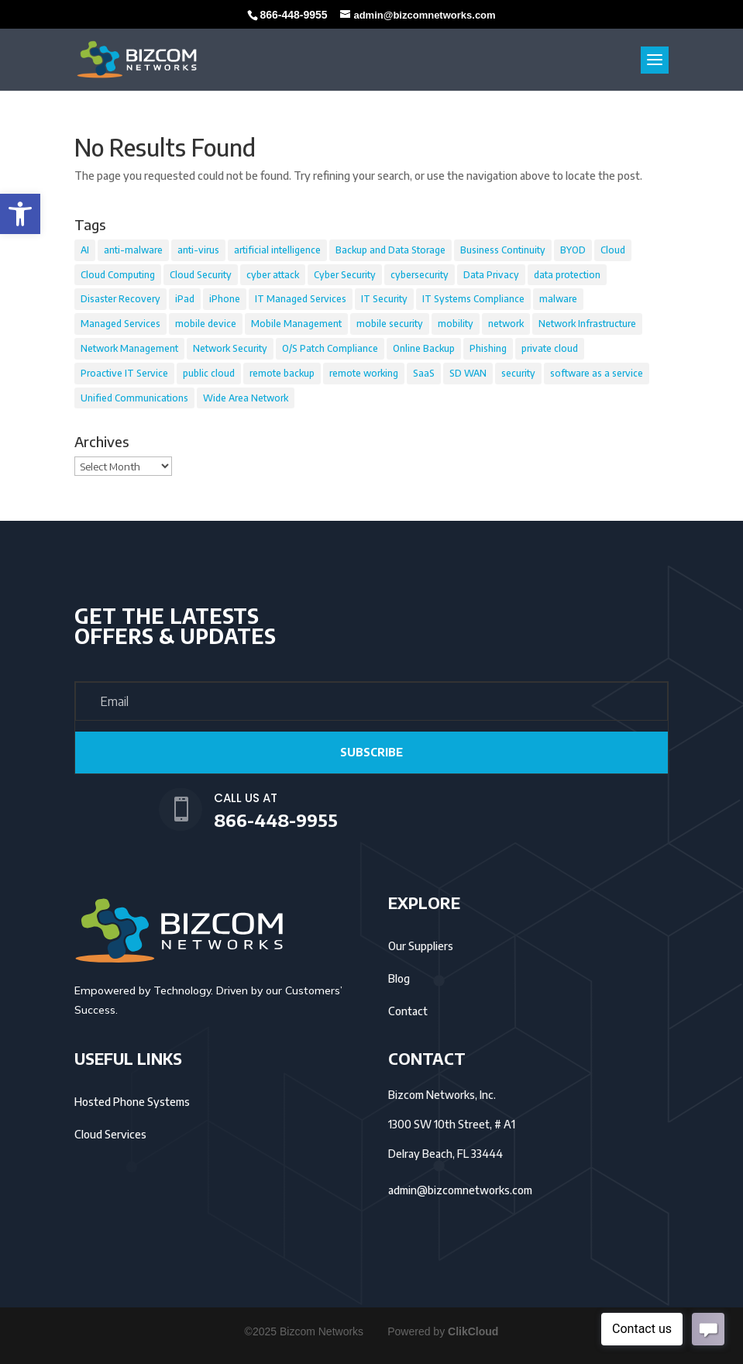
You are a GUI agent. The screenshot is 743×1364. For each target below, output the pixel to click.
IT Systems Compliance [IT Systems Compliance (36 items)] (473, 299)
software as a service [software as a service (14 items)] (596, 373)
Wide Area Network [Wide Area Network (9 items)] (245, 398)
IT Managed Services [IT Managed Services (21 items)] (300, 299)
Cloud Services (110, 1134)
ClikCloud (473, 1331)
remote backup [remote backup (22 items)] (282, 373)
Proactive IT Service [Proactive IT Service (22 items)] (124, 373)
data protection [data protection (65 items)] (567, 275)
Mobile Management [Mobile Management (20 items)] (296, 323)
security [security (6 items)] (518, 373)
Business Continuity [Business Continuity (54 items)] (502, 250)
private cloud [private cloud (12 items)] (549, 348)
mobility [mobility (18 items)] (455, 323)
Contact (408, 1011)
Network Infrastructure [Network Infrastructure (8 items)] (587, 323)
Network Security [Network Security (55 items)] (230, 348)
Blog (399, 978)
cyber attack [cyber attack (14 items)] (272, 275)
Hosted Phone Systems (132, 1101)
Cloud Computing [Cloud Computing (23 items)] (118, 275)
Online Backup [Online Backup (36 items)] (424, 348)
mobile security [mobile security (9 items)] (389, 323)
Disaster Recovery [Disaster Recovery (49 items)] (120, 299)
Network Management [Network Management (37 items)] (129, 348)
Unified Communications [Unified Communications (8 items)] (134, 398)
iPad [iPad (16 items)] (184, 299)
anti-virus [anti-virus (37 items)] (198, 250)
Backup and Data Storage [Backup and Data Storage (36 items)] (390, 250)
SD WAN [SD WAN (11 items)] (468, 373)
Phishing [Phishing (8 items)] (488, 348)
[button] (20, 214)
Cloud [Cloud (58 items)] (612, 250)
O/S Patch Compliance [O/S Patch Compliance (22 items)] (330, 348)
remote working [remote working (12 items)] (363, 373)
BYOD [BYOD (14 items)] (573, 250)
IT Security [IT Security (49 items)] (384, 299)
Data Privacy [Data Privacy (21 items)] (491, 275)
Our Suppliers (420, 945)
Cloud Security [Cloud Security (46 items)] (201, 275)
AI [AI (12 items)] (85, 250)
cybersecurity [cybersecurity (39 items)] (419, 275)
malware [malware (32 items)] (558, 299)
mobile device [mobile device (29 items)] (205, 323)
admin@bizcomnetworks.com (460, 1190)
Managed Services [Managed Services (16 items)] (120, 323)
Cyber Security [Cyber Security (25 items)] (345, 275)
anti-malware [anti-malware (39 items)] (133, 250)
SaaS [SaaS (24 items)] (424, 373)
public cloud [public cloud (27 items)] (209, 373)
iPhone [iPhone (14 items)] (224, 299)
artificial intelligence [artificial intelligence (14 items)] (277, 250)
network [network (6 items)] (506, 323)
